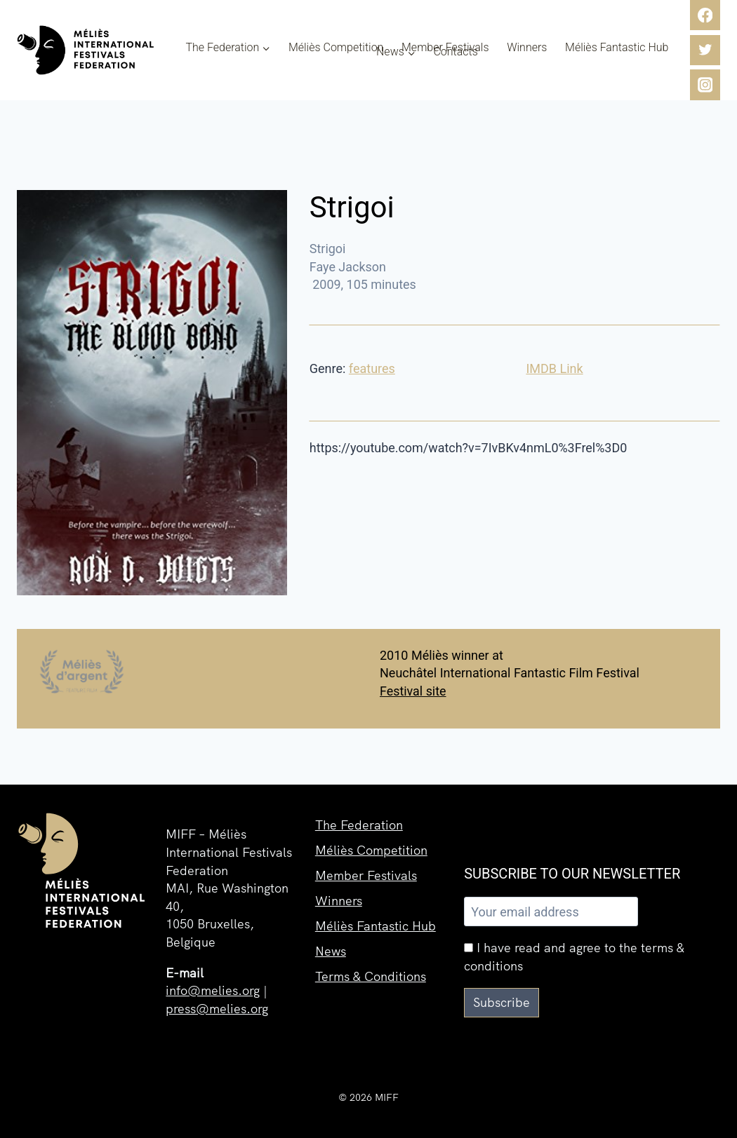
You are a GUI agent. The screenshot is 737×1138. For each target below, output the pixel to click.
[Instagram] (705, 84)
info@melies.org (213, 990)
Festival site (413, 691)
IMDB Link (554, 368)
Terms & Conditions (370, 976)
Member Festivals (445, 48)
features (372, 368)
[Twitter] (705, 50)
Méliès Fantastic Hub (616, 48)
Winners (527, 48)
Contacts (455, 52)
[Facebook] (705, 15)
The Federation (359, 825)
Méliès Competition (336, 48)
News (330, 951)
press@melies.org (217, 1009)
